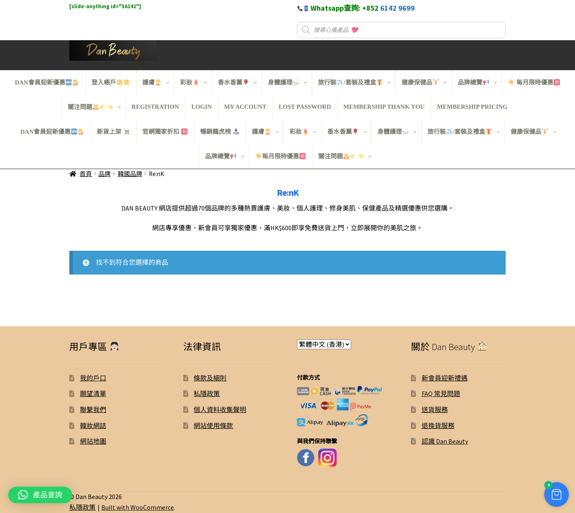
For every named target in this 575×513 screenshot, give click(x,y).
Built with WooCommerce (137, 507)
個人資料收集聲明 (220, 409)
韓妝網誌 (93, 425)
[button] (552, 490)
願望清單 (93, 393)
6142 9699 (397, 8)
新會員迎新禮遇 (445, 378)
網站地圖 (93, 441)
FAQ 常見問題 (441, 393)
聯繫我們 (93, 409)
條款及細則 (210, 378)
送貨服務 (435, 409)
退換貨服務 (438, 425)
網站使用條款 (213, 425)
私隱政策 (207, 393)
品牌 (104, 174)
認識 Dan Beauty (445, 441)
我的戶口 (93, 378)
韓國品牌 (130, 174)
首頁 (86, 174)
